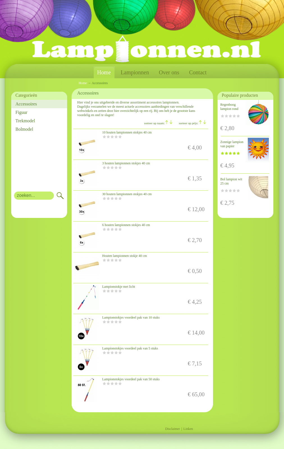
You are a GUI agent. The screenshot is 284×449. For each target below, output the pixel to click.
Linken (188, 429)
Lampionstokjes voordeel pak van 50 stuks (131, 379)
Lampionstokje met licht (118, 287)
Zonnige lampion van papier (231, 144)
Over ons (169, 72)
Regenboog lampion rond (229, 107)
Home (103, 72)
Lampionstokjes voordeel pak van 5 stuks (130, 348)
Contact (198, 72)
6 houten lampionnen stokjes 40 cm (126, 225)
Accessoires (26, 104)
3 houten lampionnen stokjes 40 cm (126, 163)
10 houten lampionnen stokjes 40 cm (127, 132)
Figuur (21, 112)
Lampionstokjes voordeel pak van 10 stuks (131, 317)
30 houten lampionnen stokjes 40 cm (127, 194)
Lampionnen (135, 72)
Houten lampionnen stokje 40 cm (124, 256)
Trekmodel (25, 120)
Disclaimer (172, 429)
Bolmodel (24, 129)
